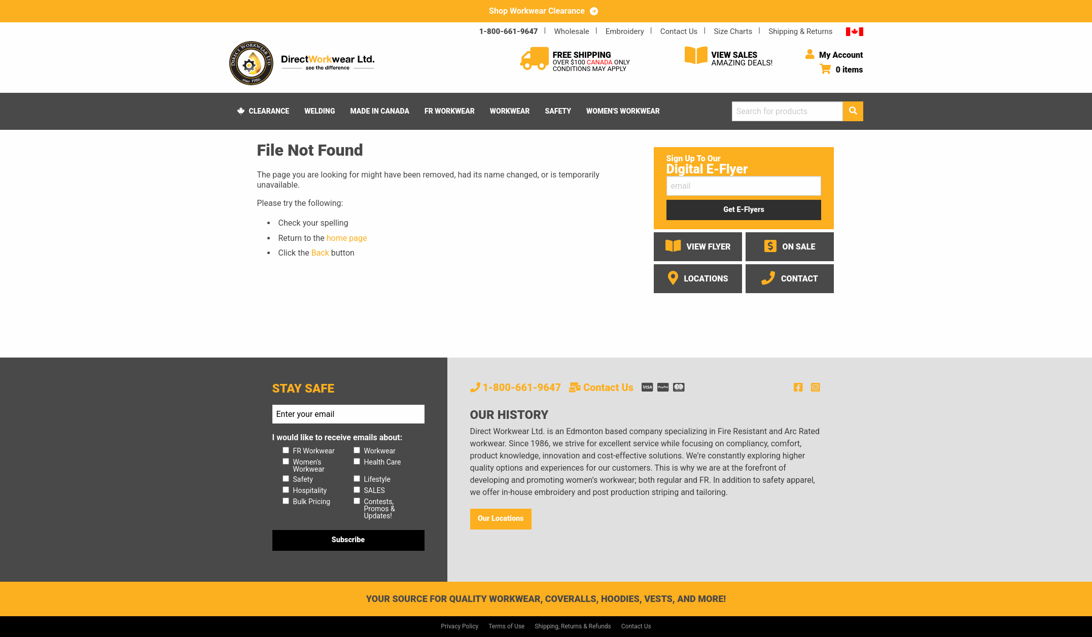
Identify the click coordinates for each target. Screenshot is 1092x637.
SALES (374, 490)
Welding (319, 111)
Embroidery (625, 31)
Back (320, 253)
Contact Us (679, 31)
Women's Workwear (623, 111)
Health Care (382, 462)
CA (854, 31)
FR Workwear (450, 111)
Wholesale (571, 31)
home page (347, 238)
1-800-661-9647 (508, 31)
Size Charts (733, 31)
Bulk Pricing (312, 501)
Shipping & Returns (800, 31)
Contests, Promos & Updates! (379, 508)
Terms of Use (506, 626)
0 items (841, 70)
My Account (834, 55)
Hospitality (310, 490)
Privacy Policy (459, 626)
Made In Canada (379, 111)
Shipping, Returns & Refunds (573, 626)
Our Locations (501, 518)
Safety (558, 111)
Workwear (510, 111)
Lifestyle (377, 479)
